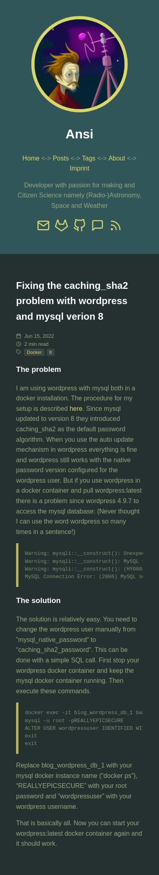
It (50, 352)
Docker (34, 352)
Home (31, 158)
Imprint (80, 168)
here (75, 408)
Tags (89, 158)
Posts (61, 158)
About (116, 158)
